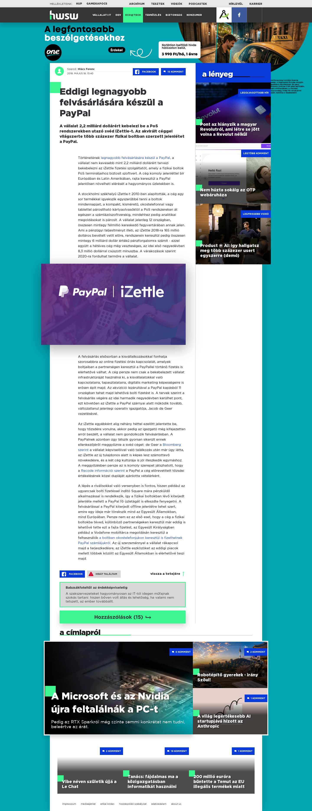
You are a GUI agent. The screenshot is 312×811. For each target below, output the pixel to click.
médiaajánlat (88, 804)
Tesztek (157, 4)
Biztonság (174, 15)
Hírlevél (236, 4)
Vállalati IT (102, 15)
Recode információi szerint (103, 470)
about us (176, 804)
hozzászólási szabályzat (132, 804)
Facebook (146, 72)
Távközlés (153, 15)
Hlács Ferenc (86, 69)
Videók (176, 4)
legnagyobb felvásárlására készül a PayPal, (135, 158)
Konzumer (194, 15)
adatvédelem (158, 804)
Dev (118, 15)
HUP (79, 3)
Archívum (137, 4)
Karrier (255, 4)
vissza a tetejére (165, 573)
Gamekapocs (96, 3)
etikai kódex (107, 804)
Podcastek (198, 4)
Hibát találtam (103, 574)
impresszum (69, 804)
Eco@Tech (133, 15)
